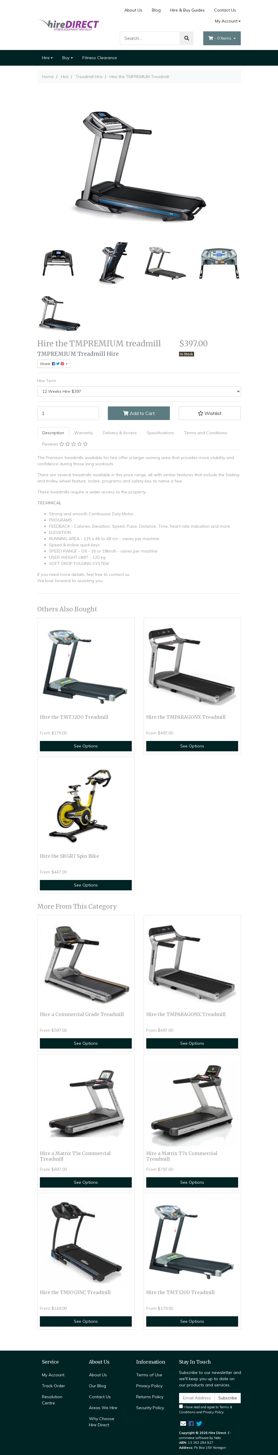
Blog (156, 10)
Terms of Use (149, 1375)
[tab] (53, 433)
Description (53, 432)
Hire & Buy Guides (187, 10)
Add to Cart (139, 413)
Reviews (65, 444)
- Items (220, 38)
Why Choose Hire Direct (101, 1421)
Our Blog (97, 1385)
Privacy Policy (149, 1385)
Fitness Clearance (99, 57)
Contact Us (225, 10)
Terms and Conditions (205, 432)
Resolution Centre (52, 1400)
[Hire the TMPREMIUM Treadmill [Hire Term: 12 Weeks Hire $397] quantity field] (68, 413)
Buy (65, 57)
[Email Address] (197, 1398)
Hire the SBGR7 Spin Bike (69, 856)
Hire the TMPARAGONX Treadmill (185, 717)
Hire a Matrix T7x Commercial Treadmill (181, 1156)
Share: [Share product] (52, 363)
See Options (86, 746)
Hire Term (46, 380)
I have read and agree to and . (205, 1409)
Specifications (160, 432)
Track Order (53, 1385)
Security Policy (150, 1407)
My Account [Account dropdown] (226, 21)
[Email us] (183, 1423)
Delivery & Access (120, 432)
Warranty (83, 432)
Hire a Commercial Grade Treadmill (82, 1014)
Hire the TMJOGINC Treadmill (75, 1292)
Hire (46, 57)
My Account (53, 1375)
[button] (210, 413)
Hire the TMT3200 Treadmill (74, 717)
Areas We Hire (103, 1407)
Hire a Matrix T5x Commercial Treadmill (75, 1156)
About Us (133, 10)
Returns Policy (149, 1396)
